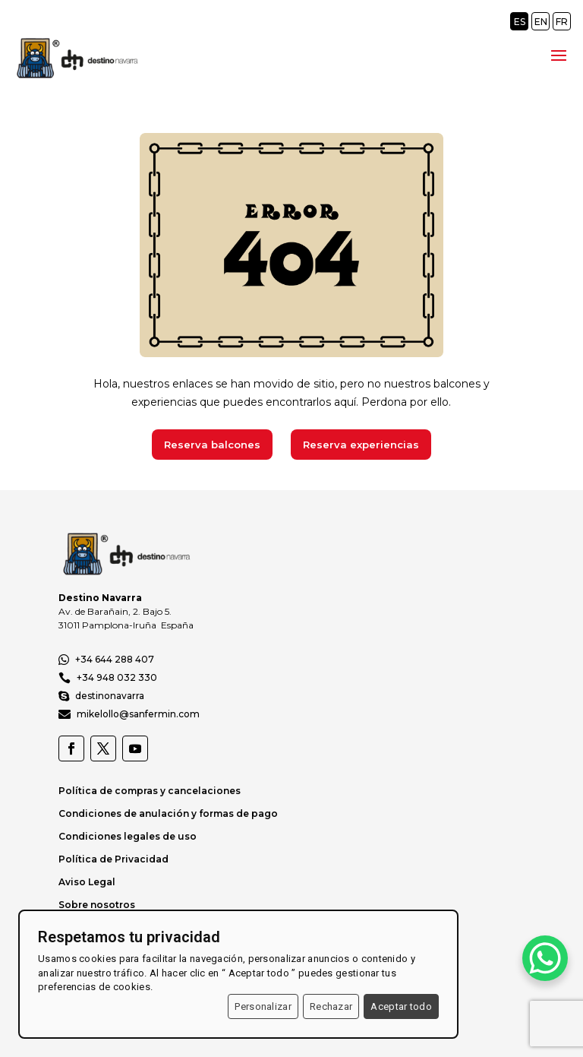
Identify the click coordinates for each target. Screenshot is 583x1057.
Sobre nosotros (96, 904)
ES (519, 21)
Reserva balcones (212, 444)
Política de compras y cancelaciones (149, 790)
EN (540, 21)
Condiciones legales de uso (127, 836)
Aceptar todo (401, 1006)
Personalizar (263, 1006)
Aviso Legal (86, 882)
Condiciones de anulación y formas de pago (168, 813)
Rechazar (331, 1006)
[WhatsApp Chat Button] (545, 958)
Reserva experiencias (361, 444)
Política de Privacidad (113, 859)
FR (562, 21)
